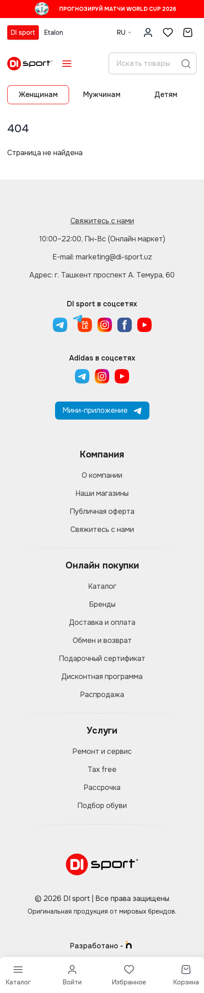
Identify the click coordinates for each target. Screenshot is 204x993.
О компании (102, 475)
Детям (165, 94)
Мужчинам (102, 94)
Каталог (102, 586)
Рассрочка (102, 787)
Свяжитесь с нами (102, 221)
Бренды (102, 604)
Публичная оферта (102, 511)
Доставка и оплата (102, 622)
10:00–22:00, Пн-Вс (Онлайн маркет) (102, 239)
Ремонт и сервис (102, 751)
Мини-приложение (102, 410)
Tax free (102, 769)
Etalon (53, 32)
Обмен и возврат (102, 640)
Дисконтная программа (102, 676)
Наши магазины (102, 493)
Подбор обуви (102, 805)
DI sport (23, 32)
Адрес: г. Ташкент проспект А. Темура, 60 (102, 275)
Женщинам (38, 94)
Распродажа (102, 694)
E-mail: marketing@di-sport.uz (102, 257)
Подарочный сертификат (102, 658)
